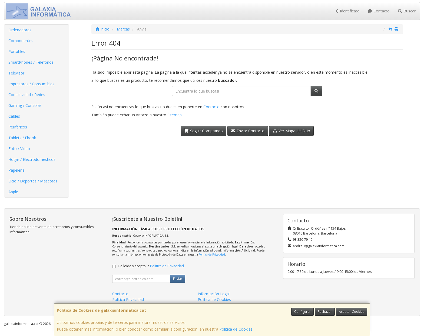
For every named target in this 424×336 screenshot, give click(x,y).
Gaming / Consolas (25, 105)
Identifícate (347, 10)
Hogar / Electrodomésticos (31, 159)
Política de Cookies (236, 329)
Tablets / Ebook (22, 137)
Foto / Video (19, 148)
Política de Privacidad (212, 254)
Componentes (20, 40)
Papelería (16, 170)
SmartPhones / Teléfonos (31, 62)
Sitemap (174, 114)
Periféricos (17, 127)
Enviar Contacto (248, 130)
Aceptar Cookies (351, 311)
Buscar (407, 10)
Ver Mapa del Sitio (291, 130)
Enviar (177, 278)
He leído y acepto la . (151, 266)
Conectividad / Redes (26, 94)
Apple (13, 191)
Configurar (302, 311)
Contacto (378, 10)
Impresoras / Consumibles (31, 83)
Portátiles (16, 51)
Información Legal (214, 293)
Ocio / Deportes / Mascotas (32, 181)
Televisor (16, 73)
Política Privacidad (128, 299)
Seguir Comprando (203, 130)
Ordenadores (19, 29)
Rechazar (325, 311)
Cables (14, 116)
